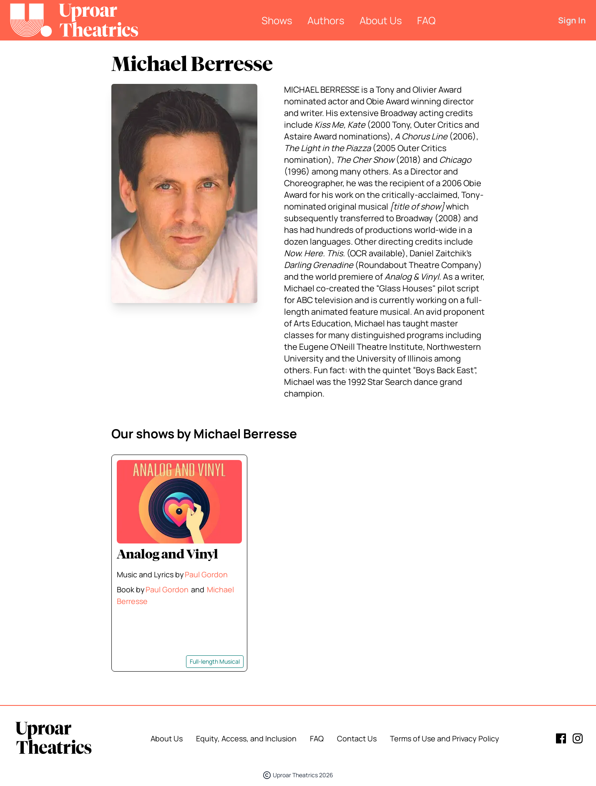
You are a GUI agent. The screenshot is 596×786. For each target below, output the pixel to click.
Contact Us (357, 738)
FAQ (426, 20)
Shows (277, 20)
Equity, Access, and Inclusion (246, 738)
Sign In (572, 20)
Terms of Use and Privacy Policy (444, 738)
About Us (381, 20)
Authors (326, 20)
